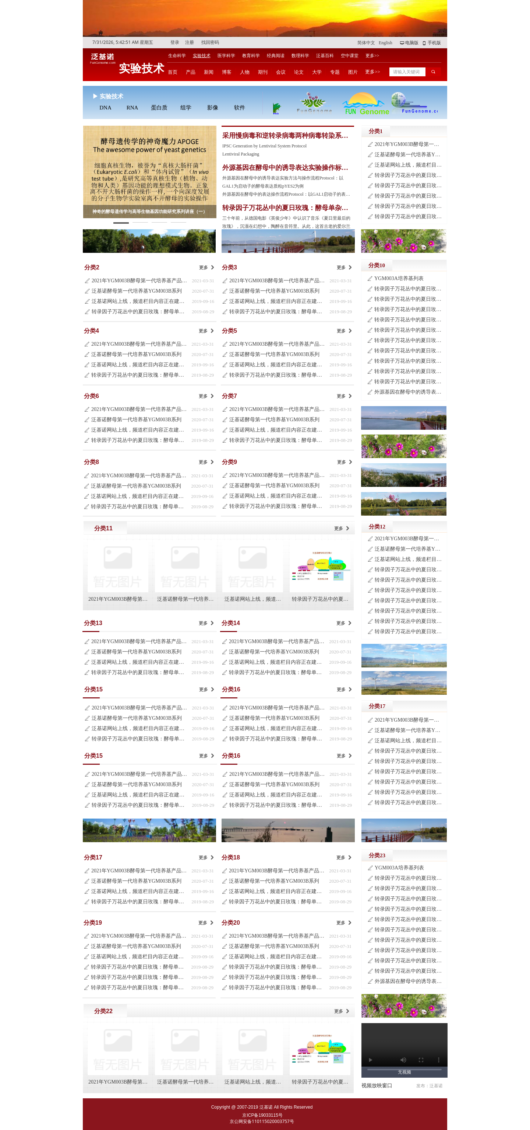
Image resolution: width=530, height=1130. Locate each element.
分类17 (377, 706)
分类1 (376, 131)
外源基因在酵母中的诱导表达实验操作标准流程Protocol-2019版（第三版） (285, 168)
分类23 (377, 855)
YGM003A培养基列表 (399, 278)
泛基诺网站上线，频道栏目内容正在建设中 (140, 301)
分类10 (376, 265)
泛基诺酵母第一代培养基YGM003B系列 (137, 291)
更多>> (372, 55)
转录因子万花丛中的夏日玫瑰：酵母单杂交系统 (140, 311)
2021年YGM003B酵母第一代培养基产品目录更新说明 (140, 280)
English (385, 42)
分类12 (377, 527)
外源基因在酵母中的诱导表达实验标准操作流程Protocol (408, 392)
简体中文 (366, 42)
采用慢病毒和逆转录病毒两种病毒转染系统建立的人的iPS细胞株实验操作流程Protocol (285, 136)
